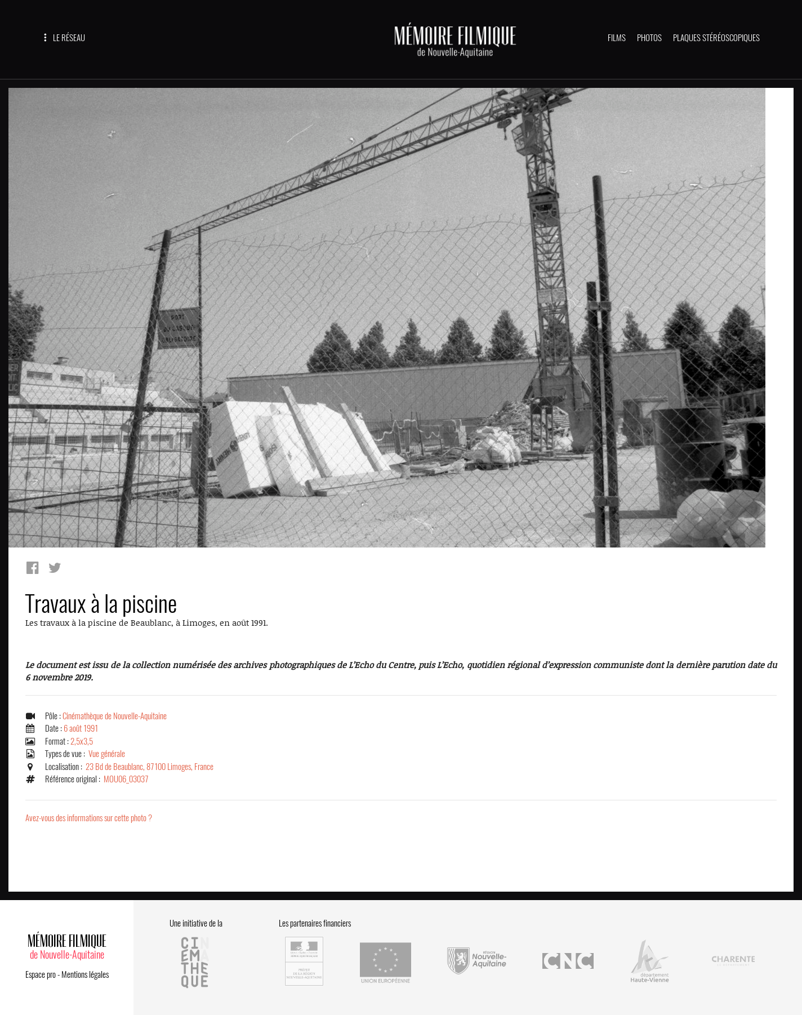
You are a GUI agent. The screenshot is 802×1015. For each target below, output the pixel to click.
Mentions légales (85, 974)
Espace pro (40, 974)
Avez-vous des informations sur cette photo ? (88, 817)
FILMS (617, 37)
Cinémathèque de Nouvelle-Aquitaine (115, 716)
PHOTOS (649, 37)
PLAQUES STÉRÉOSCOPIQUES (716, 37)
